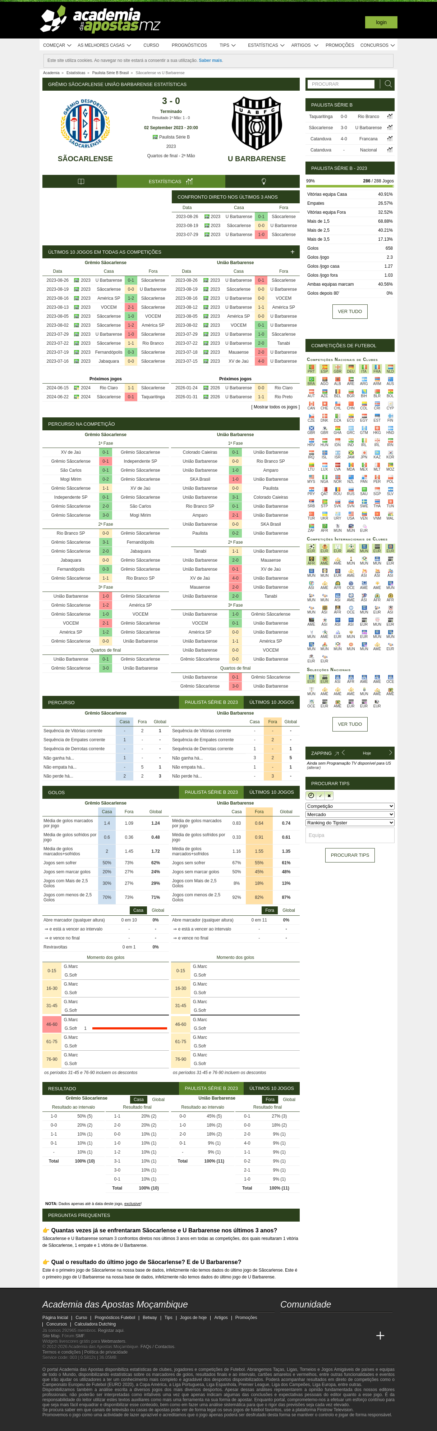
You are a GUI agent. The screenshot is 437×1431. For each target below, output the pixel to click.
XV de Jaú (238, 361)
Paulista (271, 488)
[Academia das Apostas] (300, 1336)
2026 (215, 387)
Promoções (340, 45)
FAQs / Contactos (157, 1346)
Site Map (50, 1336)
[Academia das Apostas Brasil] (313, 1336)
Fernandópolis (109, 352)
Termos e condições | (63, 1352)
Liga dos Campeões (291, 1384)
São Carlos (71, 470)
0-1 (261, 216)
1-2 (131, 298)
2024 (86, 387)
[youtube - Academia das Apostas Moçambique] (286, 1321)
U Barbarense (257, 159)
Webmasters (113, 1341)
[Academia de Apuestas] (340, 1336)
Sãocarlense (85, 159)
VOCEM (109, 307)
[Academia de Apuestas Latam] (354, 1336)
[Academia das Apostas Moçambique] (286, 1336)
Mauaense (239, 352)
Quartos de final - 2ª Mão (171, 155)
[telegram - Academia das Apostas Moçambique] (327, 1321)
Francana (368, 138)
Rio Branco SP (71, 533)
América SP (108, 298)
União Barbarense (71, 596)
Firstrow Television (334, 1409)
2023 (171, 146)
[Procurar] (386, 84)
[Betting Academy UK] (367, 1336)
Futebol (237, 1369)
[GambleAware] (60, 1425)
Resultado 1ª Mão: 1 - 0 (171, 118)
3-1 (105, 542)
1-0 (261, 234)
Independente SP (140, 461)
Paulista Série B (171, 137)
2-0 (261, 343)
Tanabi (283, 343)
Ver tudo (350, 311)
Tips (228, 45)
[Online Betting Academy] (327, 1336)
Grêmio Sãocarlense (140, 452)
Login (381, 22)
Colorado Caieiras (200, 452)
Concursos (378, 45)
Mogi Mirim (71, 479)
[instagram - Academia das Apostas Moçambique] (313, 1321)
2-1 (131, 307)
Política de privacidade (106, 1352)
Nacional (368, 150)
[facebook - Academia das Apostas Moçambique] (300, 1321)
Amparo (270, 470)
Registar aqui (111, 1330)
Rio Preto (284, 396)
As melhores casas (105, 45)
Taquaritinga (153, 396)
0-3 (131, 352)
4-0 (261, 361)
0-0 (261, 225)
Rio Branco (153, 343)
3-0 (105, 515)
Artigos (305, 45)
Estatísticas (266, 45)
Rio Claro (109, 387)
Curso (151, 45)
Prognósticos (189, 45)
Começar (57, 45)
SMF (79, 1336)
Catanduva (320, 138)
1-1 (131, 343)
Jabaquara (108, 361)
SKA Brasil (200, 479)
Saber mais (210, 60)
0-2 (105, 479)
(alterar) (314, 767)
